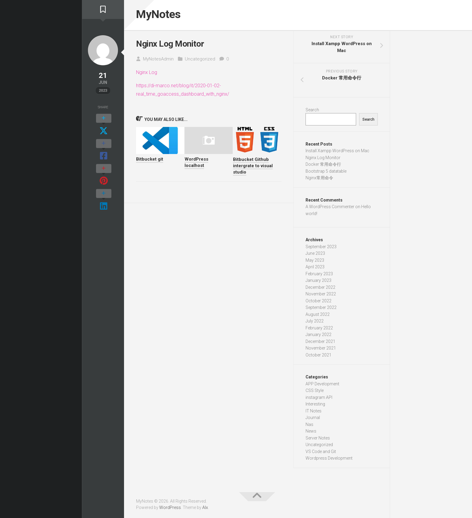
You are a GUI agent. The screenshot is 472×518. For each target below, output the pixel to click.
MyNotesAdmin (158, 60)
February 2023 (319, 275)
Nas (309, 425)
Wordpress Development (329, 459)
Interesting (315, 405)
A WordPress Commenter (330, 208)
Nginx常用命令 (319, 179)
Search (312, 111)
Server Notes (318, 439)
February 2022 (319, 329)
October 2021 (318, 356)
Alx (205, 508)
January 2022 (318, 336)
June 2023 (315, 254)
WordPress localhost (196, 163)
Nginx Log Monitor (323, 158)
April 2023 (315, 268)
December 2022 (320, 288)
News (311, 432)
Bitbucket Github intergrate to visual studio (253, 167)
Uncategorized (200, 60)
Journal (313, 419)
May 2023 (315, 261)
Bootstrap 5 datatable (326, 172)
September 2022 (321, 309)
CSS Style (315, 392)
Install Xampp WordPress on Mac (337, 152)
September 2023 (321, 247)
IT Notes (313, 412)
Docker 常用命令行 (323, 165)
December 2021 (320, 342)
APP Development (322, 385)
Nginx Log (147, 74)
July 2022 (315, 322)
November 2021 (321, 349)
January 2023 (318, 281)
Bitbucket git (149, 160)
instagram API (319, 398)
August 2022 (318, 315)
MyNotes (161, 15)
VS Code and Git (321, 452)
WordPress (170, 508)
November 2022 (321, 295)
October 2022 (318, 302)
